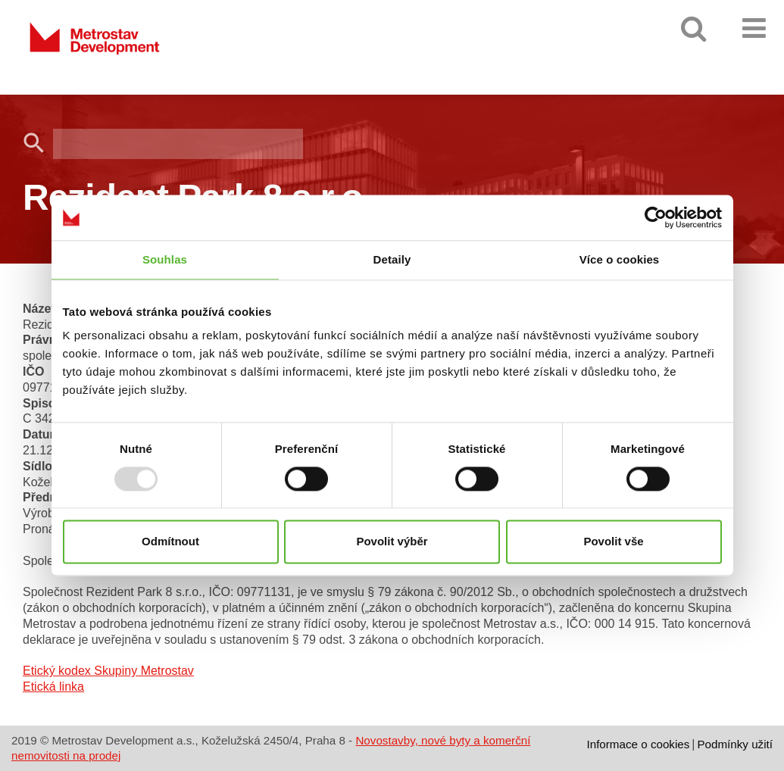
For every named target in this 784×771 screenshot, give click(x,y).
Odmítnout (170, 541)
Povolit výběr (391, 541)
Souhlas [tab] (164, 259)
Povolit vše (613, 541)
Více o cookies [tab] (619, 259)
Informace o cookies (637, 744)
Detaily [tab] (392, 259)
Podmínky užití (735, 744)
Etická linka (53, 686)
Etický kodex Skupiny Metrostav (108, 670)
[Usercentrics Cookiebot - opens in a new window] (655, 217)
